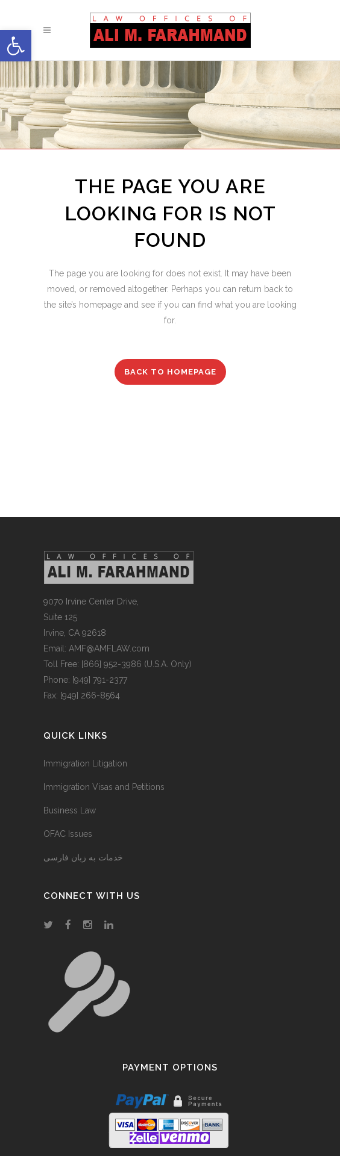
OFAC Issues (67, 834)
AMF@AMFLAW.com (109, 648)
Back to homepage (170, 371)
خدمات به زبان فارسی (83, 857)
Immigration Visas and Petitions (104, 787)
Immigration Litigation (85, 763)
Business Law (69, 810)
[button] (15, 45)
